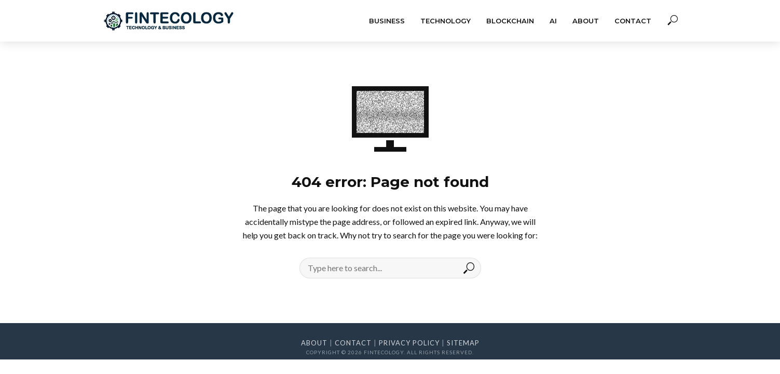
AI (553, 21)
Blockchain (510, 21)
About (585, 21)
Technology (445, 21)
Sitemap (463, 343)
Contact (632, 21)
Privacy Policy (409, 343)
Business (387, 21)
